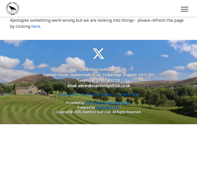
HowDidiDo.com (108, 107)
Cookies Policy (128, 94)
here (35, 26)
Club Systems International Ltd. (108, 103)
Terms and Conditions (97, 94)
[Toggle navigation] (184, 8)
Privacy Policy (68, 94)
